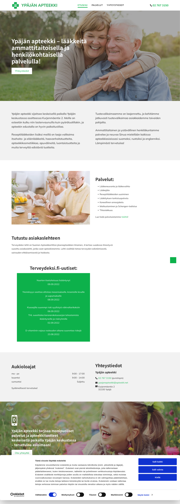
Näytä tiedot (143, 499)
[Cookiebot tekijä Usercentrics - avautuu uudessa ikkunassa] (17, 499)
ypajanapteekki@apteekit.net (113, 382)
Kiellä (157, 481)
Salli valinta (157, 473)
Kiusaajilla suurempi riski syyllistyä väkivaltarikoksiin (53, 307)
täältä (125, 217)
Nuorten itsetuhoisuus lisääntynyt (53, 280)
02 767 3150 (104, 378)
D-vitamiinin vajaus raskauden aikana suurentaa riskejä (53, 330)
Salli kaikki (158, 466)
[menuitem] (80, 5)
